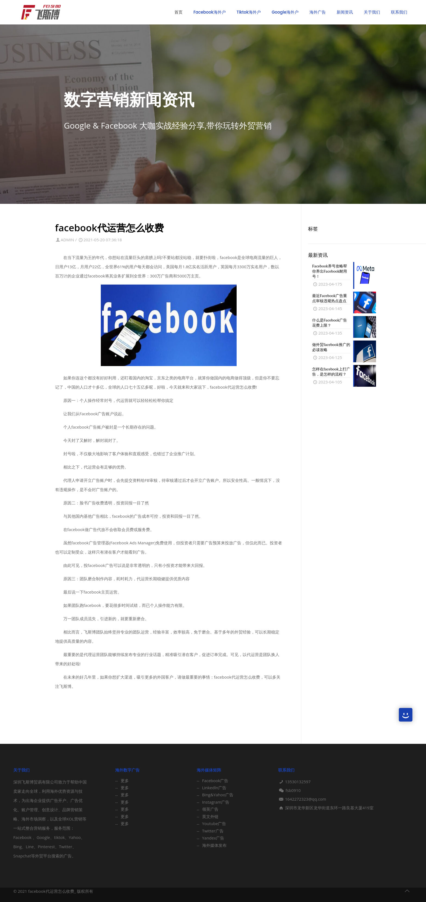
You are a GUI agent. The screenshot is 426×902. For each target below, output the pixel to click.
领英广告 (210, 809)
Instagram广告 (216, 802)
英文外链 (210, 816)
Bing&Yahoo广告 (218, 794)
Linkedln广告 (214, 787)
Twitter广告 (213, 831)
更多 (125, 780)
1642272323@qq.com (305, 799)
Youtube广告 (214, 823)
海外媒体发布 (214, 845)
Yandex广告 (213, 838)
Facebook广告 (215, 780)
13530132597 (298, 781)
